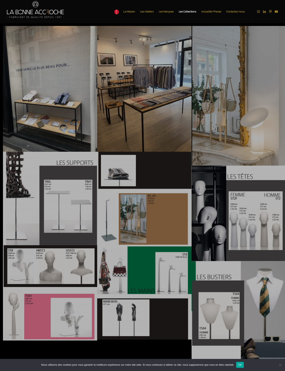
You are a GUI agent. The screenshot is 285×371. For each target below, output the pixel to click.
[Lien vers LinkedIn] (264, 11)
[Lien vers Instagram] (258, 11)
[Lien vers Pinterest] (270, 11)
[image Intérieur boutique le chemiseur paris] (144, 89)
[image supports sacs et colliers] (144, 293)
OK (240, 364)
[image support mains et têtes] (50, 293)
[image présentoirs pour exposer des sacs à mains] (144, 199)
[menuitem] (123, 11)
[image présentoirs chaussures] (50, 198)
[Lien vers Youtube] (276, 11)
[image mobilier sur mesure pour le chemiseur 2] (50, 89)
